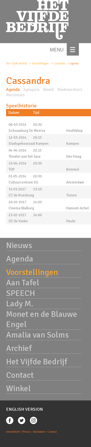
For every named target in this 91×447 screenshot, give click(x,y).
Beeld (48, 89)
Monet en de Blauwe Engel (41, 319)
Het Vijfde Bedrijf (16, 63)
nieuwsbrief (13, 431)
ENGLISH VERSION (24, 409)
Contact (20, 375)
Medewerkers (69, 89)
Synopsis (31, 89)
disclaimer (39, 431)
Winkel (18, 388)
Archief (19, 348)
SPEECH (20, 293)
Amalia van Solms (37, 335)
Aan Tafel (22, 283)
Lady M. (19, 304)
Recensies (15, 94)
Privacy (26, 431)
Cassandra (59, 63)
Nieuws (19, 245)
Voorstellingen (41, 63)
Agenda (13, 89)
